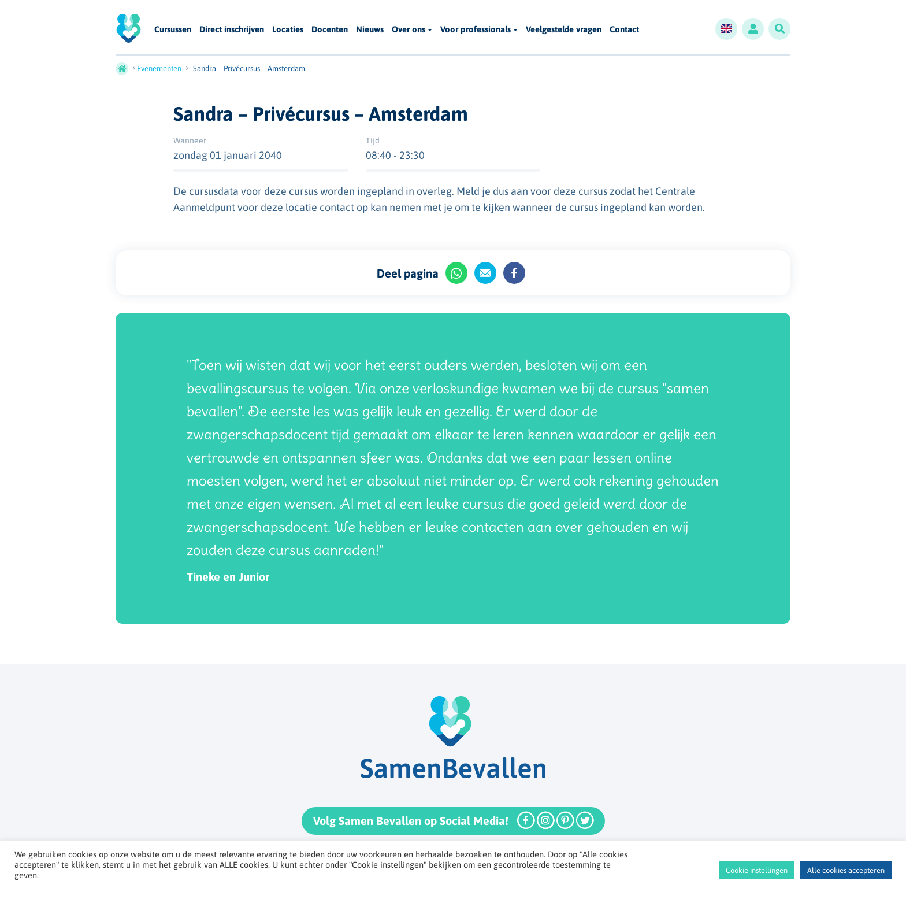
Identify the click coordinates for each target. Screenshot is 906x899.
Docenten (329, 29)
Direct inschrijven (231, 29)
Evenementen (159, 68)
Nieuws (370, 29)
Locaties (287, 29)
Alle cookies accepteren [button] (846, 870)
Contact (624, 29)
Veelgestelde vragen (563, 29)
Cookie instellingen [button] (757, 870)
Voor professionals (475, 29)
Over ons (408, 29)
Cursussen (172, 29)
